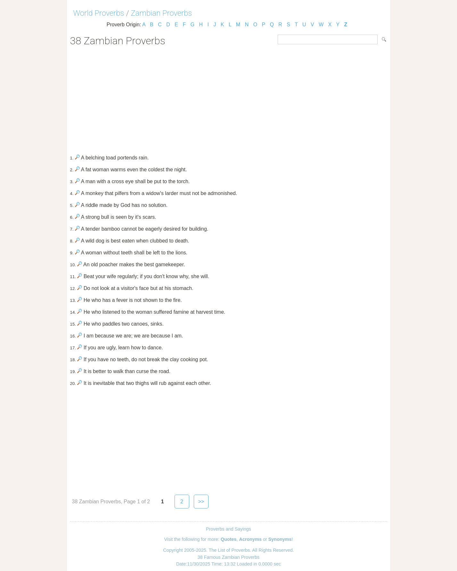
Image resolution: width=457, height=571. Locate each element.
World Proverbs (98, 13)
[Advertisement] (228, 98)
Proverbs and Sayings (228, 529)
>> (201, 501)
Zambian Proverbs (161, 13)
